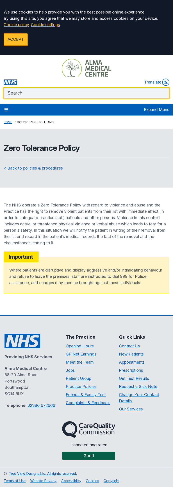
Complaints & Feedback (88, 402)
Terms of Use (15, 480)
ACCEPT (15, 39)
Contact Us (129, 346)
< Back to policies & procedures (33, 168)
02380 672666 (41, 405)
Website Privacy (43, 480)
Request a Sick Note (138, 386)
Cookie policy (16, 24)
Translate (156, 82)
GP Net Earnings (81, 354)
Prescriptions (131, 370)
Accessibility (71, 480)
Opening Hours (80, 346)
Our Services (131, 409)
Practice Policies (81, 386)
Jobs (70, 370)
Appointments (132, 362)
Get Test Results (134, 378)
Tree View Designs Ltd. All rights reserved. (43, 473)
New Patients (131, 354)
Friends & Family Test (86, 394)
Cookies (92, 480)
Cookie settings (45, 24)
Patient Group (78, 378)
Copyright (111, 480)
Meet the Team (80, 362)
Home (8, 122)
